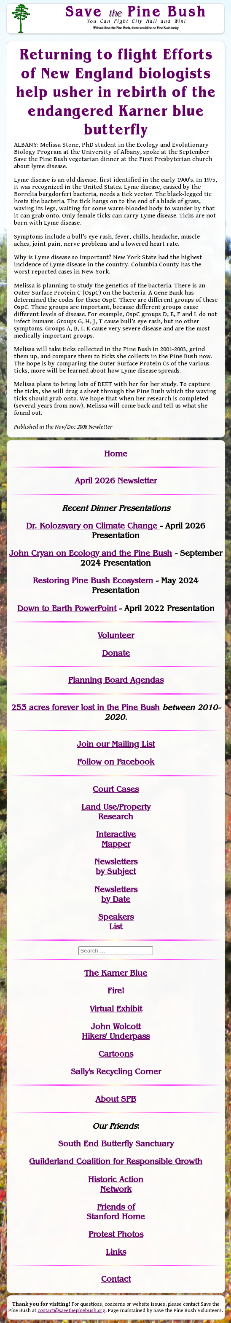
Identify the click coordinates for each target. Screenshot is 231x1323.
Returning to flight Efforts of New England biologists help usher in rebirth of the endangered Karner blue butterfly (116, 91)
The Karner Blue (115, 973)
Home (115, 454)
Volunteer (116, 635)
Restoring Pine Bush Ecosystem (93, 580)
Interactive (116, 834)
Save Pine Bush (136, 11)
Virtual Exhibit (116, 1009)
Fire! (115, 991)
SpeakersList (116, 921)
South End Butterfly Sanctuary (116, 1144)
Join (85, 744)
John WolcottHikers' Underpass (116, 1031)
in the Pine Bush (111, 707)
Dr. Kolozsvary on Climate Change (93, 526)
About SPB (116, 1099)
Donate (116, 653)
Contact (116, 1279)
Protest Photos (116, 1234)
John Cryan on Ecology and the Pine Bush (90, 553)
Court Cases (116, 789)
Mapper (116, 844)
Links (116, 1252)
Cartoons (116, 1054)
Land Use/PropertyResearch (115, 811)
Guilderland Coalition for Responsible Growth (115, 1161)
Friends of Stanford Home (115, 1211)
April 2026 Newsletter (116, 481)
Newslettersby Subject (115, 866)
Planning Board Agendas (116, 680)
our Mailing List (124, 744)
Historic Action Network (115, 1184)
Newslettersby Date (115, 894)
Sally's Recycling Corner (116, 1071)
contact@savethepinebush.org (71, 1310)
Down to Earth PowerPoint (66, 608)
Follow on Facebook (115, 762)
